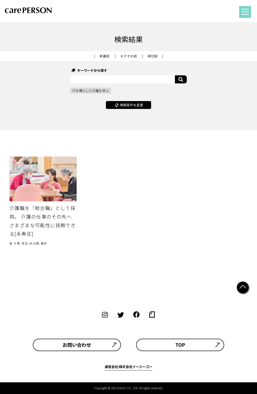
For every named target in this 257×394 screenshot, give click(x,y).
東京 (44, 243)
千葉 (17, 243)
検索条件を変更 (129, 104)
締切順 (153, 56)
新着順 (104, 56)
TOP (180, 345)
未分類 (34, 243)
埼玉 (25, 243)
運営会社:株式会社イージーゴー (128, 366)
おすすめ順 (128, 56)
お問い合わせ (77, 345)
